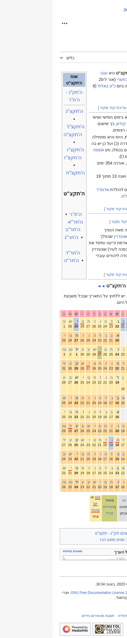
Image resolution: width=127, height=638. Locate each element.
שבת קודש (73, 123)
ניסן (116, 412)
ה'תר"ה (18, 260)
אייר (115, 426)
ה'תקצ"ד (23, 126)
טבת (115, 363)
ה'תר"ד (20, 253)
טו (17, 349)
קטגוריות (110, 533)
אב (116, 468)
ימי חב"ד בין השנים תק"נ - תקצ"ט (71, 533)
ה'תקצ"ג (21, 111)
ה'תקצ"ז (20, 157)
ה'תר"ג (19, 237)
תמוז (115, 454)
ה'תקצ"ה (20, 134)
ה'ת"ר (23, 214)
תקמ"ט (75, 196)
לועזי (79, 296)
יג (29, 349)
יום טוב (84, 503)
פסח (44, 150)
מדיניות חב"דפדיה (106, 616)
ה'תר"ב (20, 229)
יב (11, 321)
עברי (91, 296)
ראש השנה (89, 117)
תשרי (114, 321)
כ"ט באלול (54, 86)
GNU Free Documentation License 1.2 (47, 593)
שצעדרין (68, 236)
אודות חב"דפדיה (77, 616)
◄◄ (49, 286)
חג (71, 500)
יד (23, 349)
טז (11, 349)
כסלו (115, 349)
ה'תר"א (22, 222)
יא (17, 321)
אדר (115, 398)
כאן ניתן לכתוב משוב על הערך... (65, 557)
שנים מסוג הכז (59, 539)
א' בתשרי (72, 79)
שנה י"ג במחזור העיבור (96, 539)
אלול (115, 482)
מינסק (108, 242)
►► (78, 286)
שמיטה (82, 176)
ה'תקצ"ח (22, 173)
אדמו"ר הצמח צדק (97, 230)
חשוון (114, 335)
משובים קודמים (19, 551)
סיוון (115, 440)
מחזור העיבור (99, 182)
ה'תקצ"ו (22, 149)
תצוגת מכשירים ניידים (45, 616)
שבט (115, 377)
